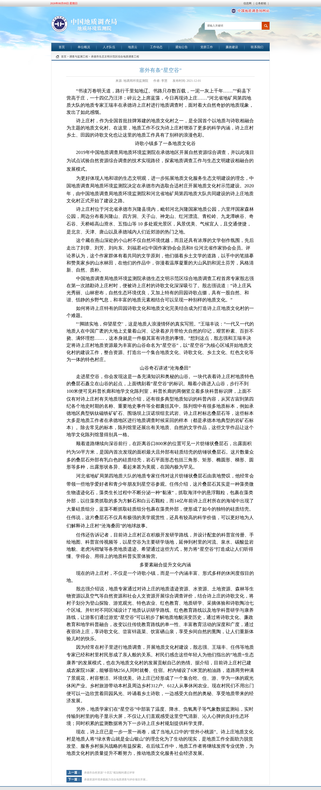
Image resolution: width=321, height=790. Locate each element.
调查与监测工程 (78, 56)
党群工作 (206, 47)
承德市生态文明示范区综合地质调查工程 (115, 56)
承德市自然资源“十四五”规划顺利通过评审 (109, 772)
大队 (127, 476)
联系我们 (257, 47)
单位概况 (84, 47)
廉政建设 (232, 47)
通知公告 (181, 47)
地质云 (132, 47)
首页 (62, 47)
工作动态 (156, 47)
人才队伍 (109, 47)
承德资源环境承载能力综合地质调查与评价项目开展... (116, 779)
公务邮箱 (261, 3)
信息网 (247, 3)
